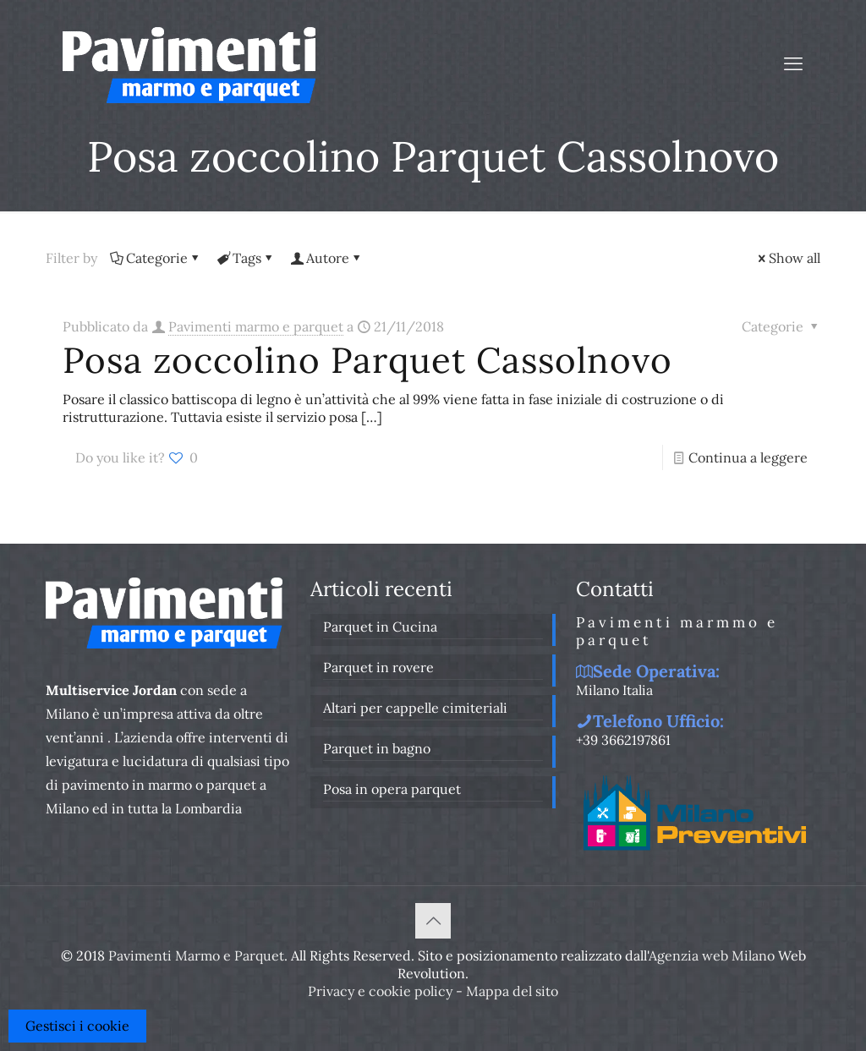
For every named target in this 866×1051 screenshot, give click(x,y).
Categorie (155, 257)
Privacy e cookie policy (380, 991)
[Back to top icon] (433, 921)
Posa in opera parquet (392, 788)
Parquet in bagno (376, 748)
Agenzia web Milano (712, 955)
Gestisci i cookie (77, 1025)
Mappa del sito (512, 991)
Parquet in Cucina (380, 626)
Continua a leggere (748, 457)
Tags (245, 257)
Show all (787, 257)
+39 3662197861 (623, 739)
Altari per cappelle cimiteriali (415, 707)
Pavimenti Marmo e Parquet (196, 955)
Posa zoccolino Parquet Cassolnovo (367, 360)
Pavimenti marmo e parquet (255, 326)
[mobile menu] (793, 63)
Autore (326, 257)
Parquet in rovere (378, 667)
